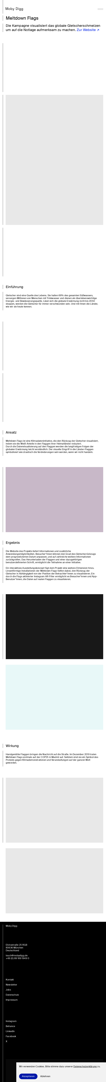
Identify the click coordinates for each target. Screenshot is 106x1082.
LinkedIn (10, 1031)
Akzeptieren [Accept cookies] (28, 1076)
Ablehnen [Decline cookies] (45, 1076)
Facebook (11, 1036)
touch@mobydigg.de (17, 955)
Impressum (12, 999)
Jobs (8, 989)
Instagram (11, 1021)
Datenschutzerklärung (85, 1066)
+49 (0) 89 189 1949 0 (17, 958)
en (9, 642)
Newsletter (11, 984)
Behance (10, 1026)
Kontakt (10, 979)
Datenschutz (12, 994)
